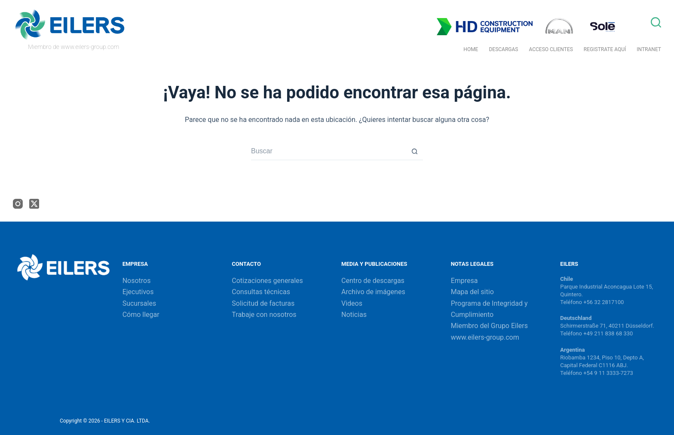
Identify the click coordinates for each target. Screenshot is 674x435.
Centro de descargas (372, 281)
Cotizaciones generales (267, 281)
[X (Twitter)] (34, 204)
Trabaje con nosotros (264, 314)
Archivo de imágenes (373, 292)
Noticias (354, 314)
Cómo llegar (141, 314)
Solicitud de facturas (263, 303)
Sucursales (139, 303)
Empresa (464, 281)
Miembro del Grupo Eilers (489, 326)
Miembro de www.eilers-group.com (73, 46)
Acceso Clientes (551, 49)
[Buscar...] (328, 151)
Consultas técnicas (261, 292)
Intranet (649, 49)
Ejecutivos (138, 292)
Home (470, 49)
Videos (351, 303)
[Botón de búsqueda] (414, 151)
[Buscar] (656, 22)
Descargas (503, 49)
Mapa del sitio (472, 292)
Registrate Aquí (605, 49)
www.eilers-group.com (485, 337)
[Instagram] (18, 204)
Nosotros (137, 281)
